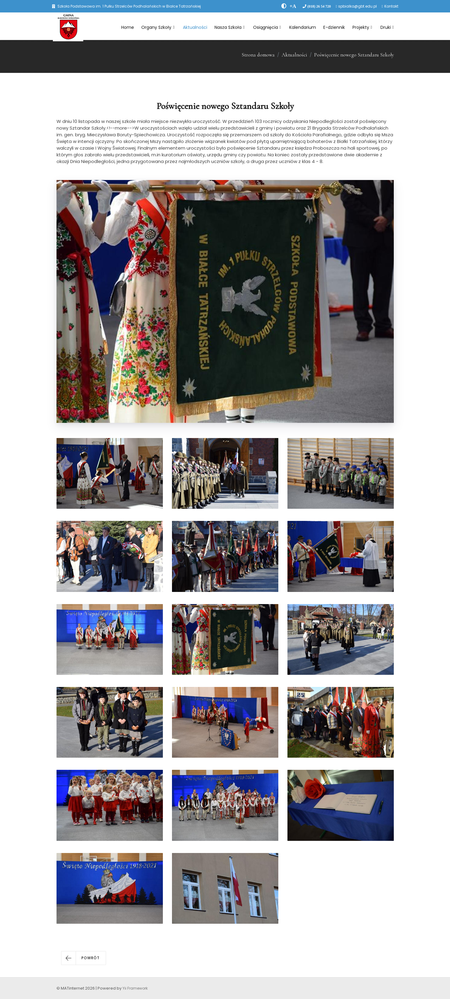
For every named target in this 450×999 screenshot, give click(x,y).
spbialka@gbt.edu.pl (357, 6)
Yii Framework (135, 988)
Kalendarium (302, 27)
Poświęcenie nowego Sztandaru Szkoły (354, 55)
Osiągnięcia (267, 27)
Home (127, 27)
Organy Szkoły (157, 27)
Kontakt (391, 6)
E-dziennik (334, 27)
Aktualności (195, 27)
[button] (83, 958)
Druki (387, 27)
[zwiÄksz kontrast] (283, 6)
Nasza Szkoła (230, 27)
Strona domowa (258, 55)
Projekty (362, 27)
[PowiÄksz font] (293, 6)
